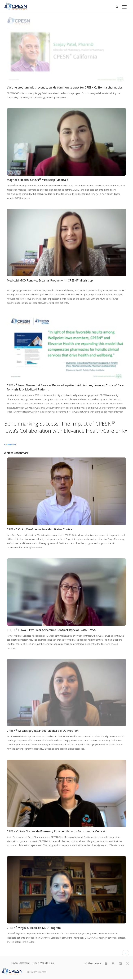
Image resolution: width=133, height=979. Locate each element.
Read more (10, 444)
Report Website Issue (43, 962)
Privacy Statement (20, 962)
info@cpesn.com (92, 963)
